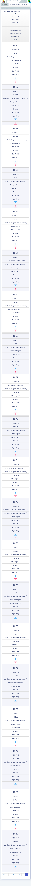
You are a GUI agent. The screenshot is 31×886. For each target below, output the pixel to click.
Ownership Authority (15, 33)
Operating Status (15, 36)
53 (23, 874)
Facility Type (15, 22)
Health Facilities (15, 5)
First (4, 874)
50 (13, 874)
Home (4, 5)
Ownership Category (15, 30)
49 (10, 874)
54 (26, 874)
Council (15, 28)
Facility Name (15, 19)
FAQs (24, 5)
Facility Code (15, 16)
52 (20, 874)
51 (16, 874)
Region (15, 25)
